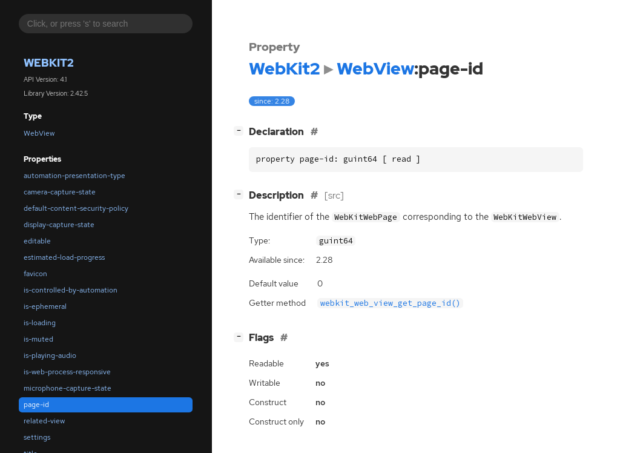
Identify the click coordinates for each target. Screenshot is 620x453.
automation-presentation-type (74, 175)
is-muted (38, 339)
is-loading (40, 323)
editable (37, 241)
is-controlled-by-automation (70, 290)
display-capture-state (59, 225)
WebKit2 (49, 62)
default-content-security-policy (76, 208)
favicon (35, 274)
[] (241, 130)
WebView (39, 133)
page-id (36, 404)
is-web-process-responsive (67, 372)
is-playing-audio (50, 355)
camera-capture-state (60, 192)
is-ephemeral (45, 306)
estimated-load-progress (64, 257)
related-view (44, 421)
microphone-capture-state (67, 388)
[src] (334, 195)
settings (37, 437)
